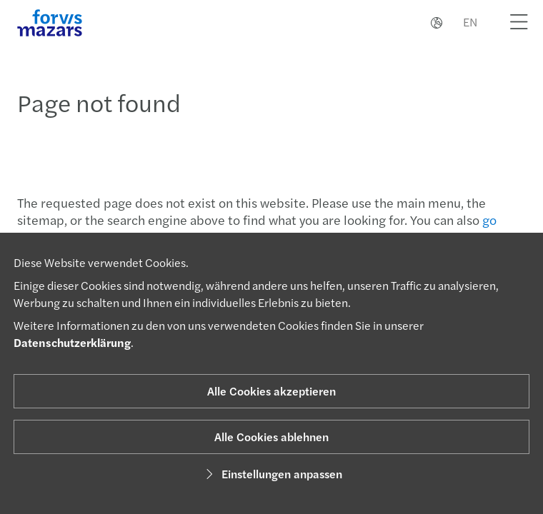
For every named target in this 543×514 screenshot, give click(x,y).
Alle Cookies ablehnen (271, 436)
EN (470, 22)
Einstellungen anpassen (271, 473)
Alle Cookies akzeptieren (271, 391)
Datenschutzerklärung (72, 342)
